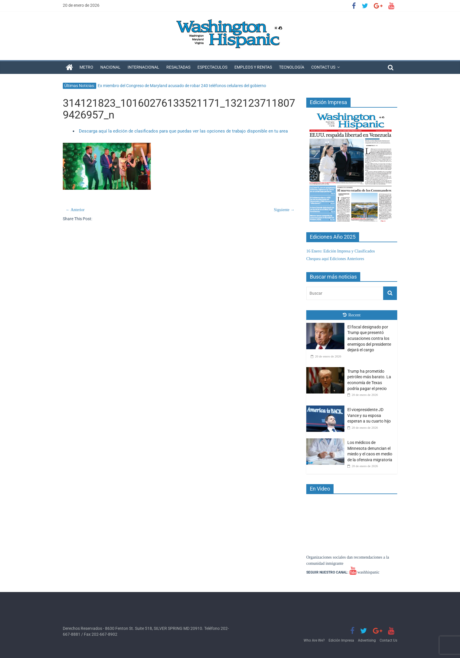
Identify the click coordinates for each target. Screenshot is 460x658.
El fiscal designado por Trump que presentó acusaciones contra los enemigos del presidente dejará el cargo (369, 338)
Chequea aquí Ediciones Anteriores (335, 259)
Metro (86, 67)
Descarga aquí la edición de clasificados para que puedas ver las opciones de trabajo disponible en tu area (183, 131)
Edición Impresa (341, 640)
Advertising (367, 640)
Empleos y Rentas (253, 67)
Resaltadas (178, 67)
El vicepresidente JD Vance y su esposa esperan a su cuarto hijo (369, 415)
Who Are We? (314, 640)
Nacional (110, 67)
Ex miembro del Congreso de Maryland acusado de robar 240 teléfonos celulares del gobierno (182, 85)
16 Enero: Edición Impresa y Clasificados (340, 251)
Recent (352, 315)
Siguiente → (284, 210)
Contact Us (323, 67)
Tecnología (291, 67)
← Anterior (75, 210)
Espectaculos (212, 67)
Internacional (143, 67)
